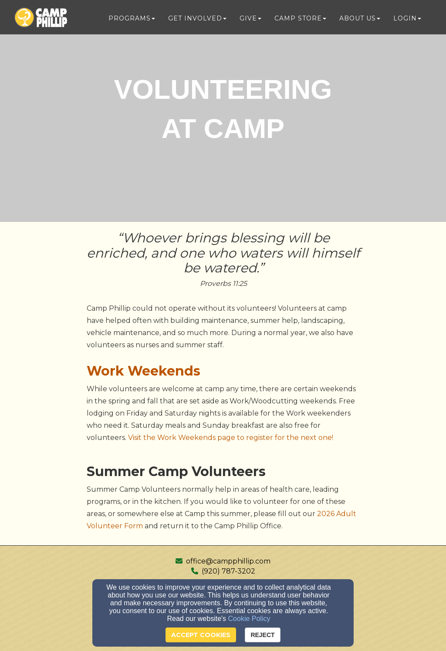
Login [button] (407, 18)
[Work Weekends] (143, 373)
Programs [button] (131, 18)
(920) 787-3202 (228, 571)
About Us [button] (359, 18)
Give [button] (250, 18)
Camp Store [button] (300, 18)
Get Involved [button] (197, 18)
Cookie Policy (249, 618)
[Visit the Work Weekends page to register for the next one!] (230, 438)
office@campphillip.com (228, 561)
